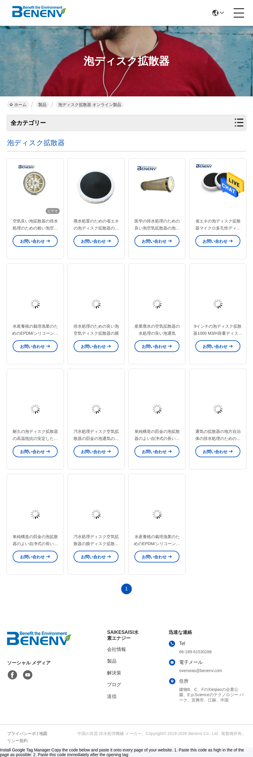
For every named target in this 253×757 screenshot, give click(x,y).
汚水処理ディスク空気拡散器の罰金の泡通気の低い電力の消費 (96, 446)
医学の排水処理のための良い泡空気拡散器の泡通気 (157, 236)
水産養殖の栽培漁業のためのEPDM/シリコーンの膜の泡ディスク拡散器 (157, 551)
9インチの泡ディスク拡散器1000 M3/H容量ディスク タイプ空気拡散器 (217, 341)
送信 (111, 696)
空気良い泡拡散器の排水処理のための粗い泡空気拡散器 (35, 236)
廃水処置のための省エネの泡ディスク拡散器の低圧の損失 (96, 236)
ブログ (114, 684)
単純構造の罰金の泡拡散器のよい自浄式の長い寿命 (157, 446)
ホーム (17, 104)
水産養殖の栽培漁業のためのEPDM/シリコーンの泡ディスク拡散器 (35, 341)
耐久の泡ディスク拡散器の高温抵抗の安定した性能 (35, 446)
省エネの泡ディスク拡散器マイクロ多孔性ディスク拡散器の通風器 (218, 236)
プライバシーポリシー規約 (21, 737)
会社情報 (116, 649)
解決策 (114, 672)
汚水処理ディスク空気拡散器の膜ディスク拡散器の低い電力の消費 (96, 551)
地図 (43, 733)
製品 (42, 104)
